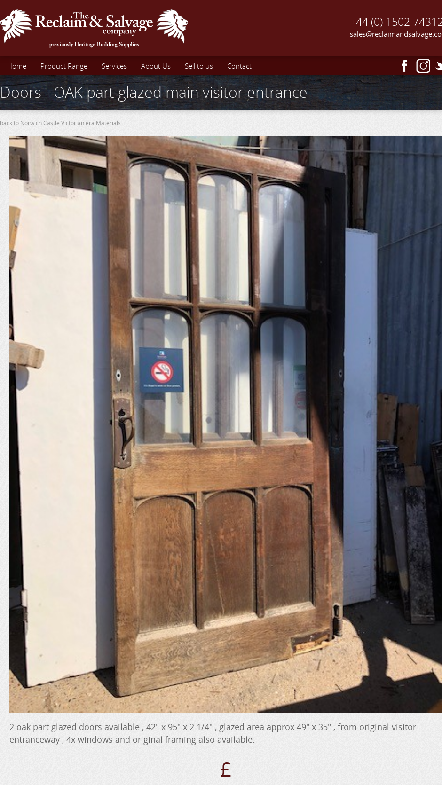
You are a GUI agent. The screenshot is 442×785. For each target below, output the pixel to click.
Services (114, 66)
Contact (239, 66)
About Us (156, 66)
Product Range (63, 66)
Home (16, 66)
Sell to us (199, 66)
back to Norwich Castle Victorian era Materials (60, 123)
